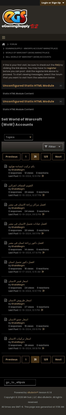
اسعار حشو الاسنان (18, 319)
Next (58, 156)
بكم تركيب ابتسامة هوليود (21, 166)
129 (46, 156)
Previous (11, 156)
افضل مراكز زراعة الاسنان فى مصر (27, 204)
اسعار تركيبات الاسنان (19, 338)
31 (35, 156)
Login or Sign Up (53, 2)
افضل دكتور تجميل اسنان (21, 262)
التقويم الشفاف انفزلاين (20, 185)
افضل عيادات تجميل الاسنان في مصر (27, 224)
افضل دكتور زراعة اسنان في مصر (26, 243)
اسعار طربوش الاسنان (20, 300)
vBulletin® (32, 392)
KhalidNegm (18, 169)
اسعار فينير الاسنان (18, 281)
